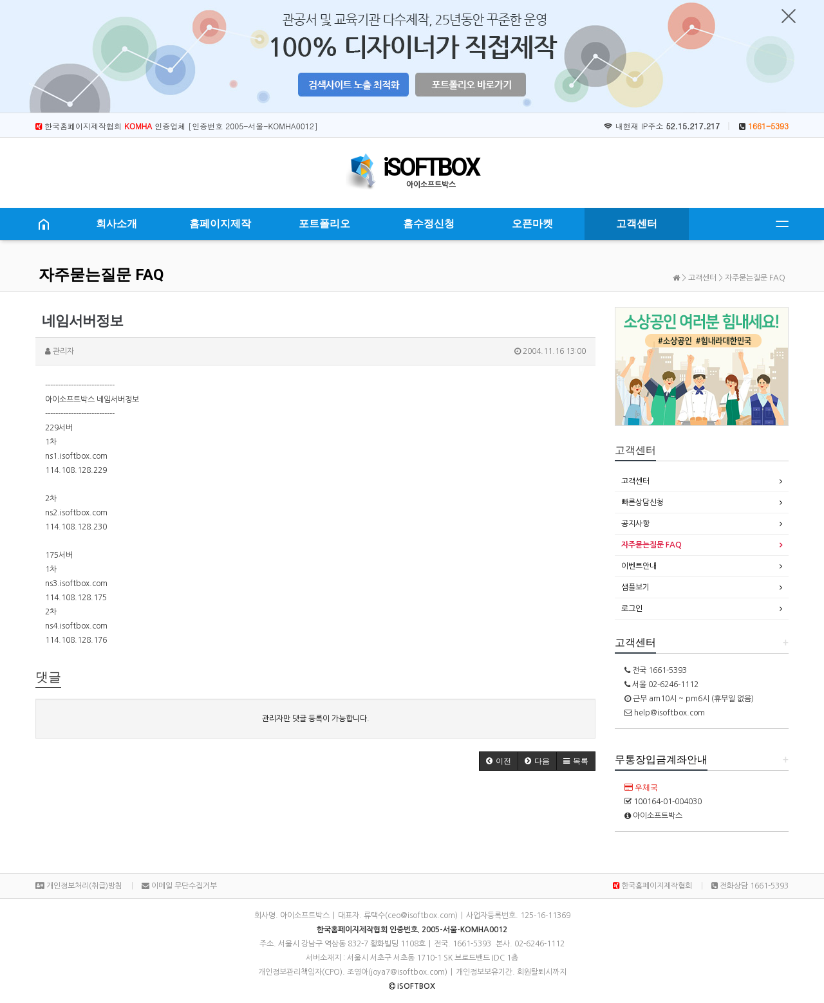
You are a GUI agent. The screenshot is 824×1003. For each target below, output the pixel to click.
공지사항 (635, 524)
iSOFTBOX (430, 167)
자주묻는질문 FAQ (101, 275)
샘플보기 (635, 587)
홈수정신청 (428, 223)
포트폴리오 (324, 223)
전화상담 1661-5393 (750, 886)
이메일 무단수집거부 (179, 886)
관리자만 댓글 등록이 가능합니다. (316, 718)
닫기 (788, 16)
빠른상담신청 (642, 502)
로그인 (631, 608)
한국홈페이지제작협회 (652, 886)
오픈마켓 (532, 223)
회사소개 (116, 223)
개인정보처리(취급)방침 (78, 886)
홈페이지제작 (220, 223)
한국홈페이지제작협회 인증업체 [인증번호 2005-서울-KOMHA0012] (176, 125)
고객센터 (636, 223)
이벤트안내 (639, 566)
